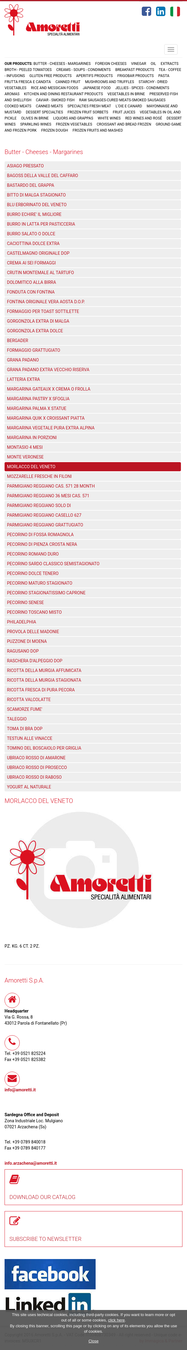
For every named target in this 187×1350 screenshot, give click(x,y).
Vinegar (138, 64)
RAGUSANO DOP (23, 651)
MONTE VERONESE (25, 457)
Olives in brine (35, 118)
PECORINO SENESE (25, 602)
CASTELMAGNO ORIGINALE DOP (38, 253)
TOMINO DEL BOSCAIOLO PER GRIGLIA (44, 748)
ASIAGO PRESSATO (25, 165)
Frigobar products (135, 76)
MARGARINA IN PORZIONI (32, 437)
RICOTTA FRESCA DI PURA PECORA (41, 689)
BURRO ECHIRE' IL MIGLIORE (34, 214)
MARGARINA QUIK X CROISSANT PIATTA (46, 418)
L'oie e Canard (129, 106)
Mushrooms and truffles (109, 82)
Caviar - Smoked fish (55, 100)
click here (116, 1320)
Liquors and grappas (73, 118)
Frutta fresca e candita (28, 82)
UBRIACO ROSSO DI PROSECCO (37, 767)
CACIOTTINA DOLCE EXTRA (33, 243)
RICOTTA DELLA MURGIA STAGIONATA (44, 680)
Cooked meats (18, 106)
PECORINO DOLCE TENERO (33, 573)
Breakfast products (134, 70)
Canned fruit (68, 82)
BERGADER (17, 340)
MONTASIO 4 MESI (24, 447)
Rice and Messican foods (54, 88)
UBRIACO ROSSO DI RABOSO (34, 777)
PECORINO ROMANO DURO (33, 554)
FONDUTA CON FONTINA (31, 292)
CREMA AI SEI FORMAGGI (31, 262)
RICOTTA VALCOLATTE (29, 699)
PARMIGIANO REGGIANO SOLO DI (39, 505)
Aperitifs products (94, 76)
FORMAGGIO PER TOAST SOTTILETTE (43, 311)
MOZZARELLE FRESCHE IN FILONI (39, 476)
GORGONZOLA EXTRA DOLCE (35, 330)
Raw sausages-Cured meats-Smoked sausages (122, 100)
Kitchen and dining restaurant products (63, 94)
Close (93, 1341)
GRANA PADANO (23, 360)
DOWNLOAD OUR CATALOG (42, 1197)
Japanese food (97, 88)
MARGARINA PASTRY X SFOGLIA (38, 398)
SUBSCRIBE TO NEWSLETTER (45, 1239)
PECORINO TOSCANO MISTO (34, 612)
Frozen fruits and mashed (98, 130)
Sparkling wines (35, 124)
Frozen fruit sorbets (88, 112)
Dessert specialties (44, 112)
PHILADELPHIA (21, 622)
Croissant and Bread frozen (124, 124)
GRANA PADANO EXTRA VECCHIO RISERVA (48, 369)
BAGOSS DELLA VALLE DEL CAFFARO (42, 175)
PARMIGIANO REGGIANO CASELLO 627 (44, 515)
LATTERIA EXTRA (23, 379)
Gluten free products (50, 76)
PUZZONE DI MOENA (27, 641)
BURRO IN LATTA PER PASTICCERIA (41, 224)
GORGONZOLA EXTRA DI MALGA (38, 321)
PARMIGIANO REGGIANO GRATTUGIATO (45, 524)
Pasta (163, 76)
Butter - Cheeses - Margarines (61, 64)
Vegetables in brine (126, 94)
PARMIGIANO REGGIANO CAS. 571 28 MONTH (51, 486)
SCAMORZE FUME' (24, 709)
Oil (153, 64)
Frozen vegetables (74, 124)
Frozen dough (54, 130)
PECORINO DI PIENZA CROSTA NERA (42, 544)
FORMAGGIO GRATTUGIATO (33, 350)
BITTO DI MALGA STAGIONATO (36, 195)
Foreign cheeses (111, 64)
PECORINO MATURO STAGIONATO (39, 583)
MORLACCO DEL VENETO (31, 466)
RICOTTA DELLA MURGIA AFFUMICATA (44, 670)
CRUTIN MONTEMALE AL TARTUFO (40, 272)
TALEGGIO (17, 719)
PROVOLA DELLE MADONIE (33, 631)
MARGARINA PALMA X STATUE (36, 408)
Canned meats (49, 106)
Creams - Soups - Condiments (83, 70)
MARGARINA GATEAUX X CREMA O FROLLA (48, 389)
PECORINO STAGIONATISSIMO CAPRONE (46, 592)
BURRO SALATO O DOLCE (31, 233)
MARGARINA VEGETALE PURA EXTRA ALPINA (50, 427)
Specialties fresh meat (89, 106)
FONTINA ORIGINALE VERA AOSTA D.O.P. (46, 301)
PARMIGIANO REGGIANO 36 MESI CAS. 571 (48, 495)
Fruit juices (124, 112)
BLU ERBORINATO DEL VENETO (36, 204)
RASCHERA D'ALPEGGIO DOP (34, 660)
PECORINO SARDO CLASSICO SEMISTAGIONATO (53, 563)
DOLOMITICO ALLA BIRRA (31, 282)
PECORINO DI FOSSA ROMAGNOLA (40, 534)
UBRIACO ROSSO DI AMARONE (36, 757)
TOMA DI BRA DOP (24, 728)
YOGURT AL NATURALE (29, 786)
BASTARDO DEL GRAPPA (30, 185)
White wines (109, 118)
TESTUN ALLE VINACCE (29, 738)
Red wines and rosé (143, 118)
